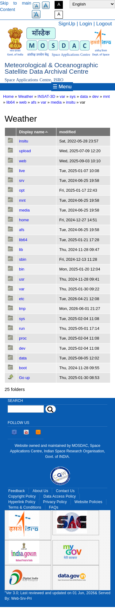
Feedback (16, 491)
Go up (24, 377)
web (23, 102)
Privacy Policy (55, 502)
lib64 (10, 102)
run (22, 328)
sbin (22, 259)
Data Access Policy (60, 496)
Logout (104, 24)
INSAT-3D (47, 96)
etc (21, 298)
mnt (106, 96)
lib (21, 249)
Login (85, 24)
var (62, 96)
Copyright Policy (22, 496)
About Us (40, 491)
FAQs (54, 507)
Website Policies (88, 502)
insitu (70, 102)
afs (33, 102)
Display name (33, 132)
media (56, 102)
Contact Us (65, 491)
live (22, 170)
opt (22, 190)
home (24, 220)
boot (23, 368)
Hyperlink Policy (21, 502)
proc (23, 338)
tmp (22, 308)
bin (21, 269)
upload (25, 151)
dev (95, 96)
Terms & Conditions (24, 507)
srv (21, 180)
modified (67, 132)
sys (22, 318)
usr (22, 279)
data (84, 96)
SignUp (66, 24)
